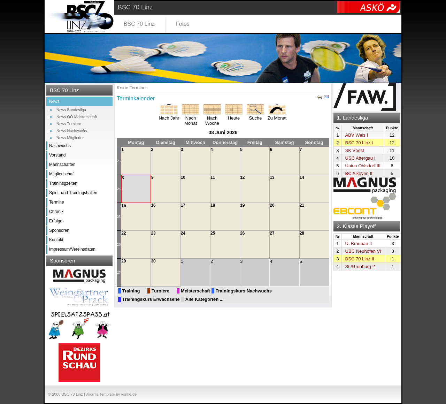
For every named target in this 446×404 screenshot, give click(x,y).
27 (272, 233)
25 (119, 217)
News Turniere (68, 124)
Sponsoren (59, 230)
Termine (56, 202)
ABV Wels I (356, 135)
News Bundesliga (71, 110)
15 (123, 205)
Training (131, 291)
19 (242, 205)
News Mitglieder (70, 138)
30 (153, 261)
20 (272, 205)
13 (272, 177)
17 (183, 205)
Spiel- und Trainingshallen (73, 192)
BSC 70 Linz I (359, 142)
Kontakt (56, 239)
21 (302, 205)
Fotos (183, 24)
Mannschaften (62, 164)
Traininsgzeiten (63, 183)
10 (183, 177)
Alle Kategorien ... (204, 299)
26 (119, 244)
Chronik (56, 211)
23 (119, 161)
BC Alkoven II (358, 173)
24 (119, 189)
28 (302, 233)
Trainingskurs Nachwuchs (244, 291)
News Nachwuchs (71, 131)
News (54, 101)
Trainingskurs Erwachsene (151, 299)
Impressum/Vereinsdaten (72, 249)
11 (212, 177)
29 (123, 261)
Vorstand (57, 155)
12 (242, 177)
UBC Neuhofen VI (363, 251)
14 (302, 177)
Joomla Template (100, 394)
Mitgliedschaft (62, 173)
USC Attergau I (360, 158)
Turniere (160, 291)
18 (212, 205)
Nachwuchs (60, 145)
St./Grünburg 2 (360, 266)
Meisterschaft (195, 291)
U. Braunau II (358, 243)
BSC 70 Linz (139, 24)
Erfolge (55, 221)
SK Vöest (354, 150)
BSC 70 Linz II (359, 258)
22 (123, 233)
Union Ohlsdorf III (362, 165)
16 (153, 205)
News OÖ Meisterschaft (76, 117)
